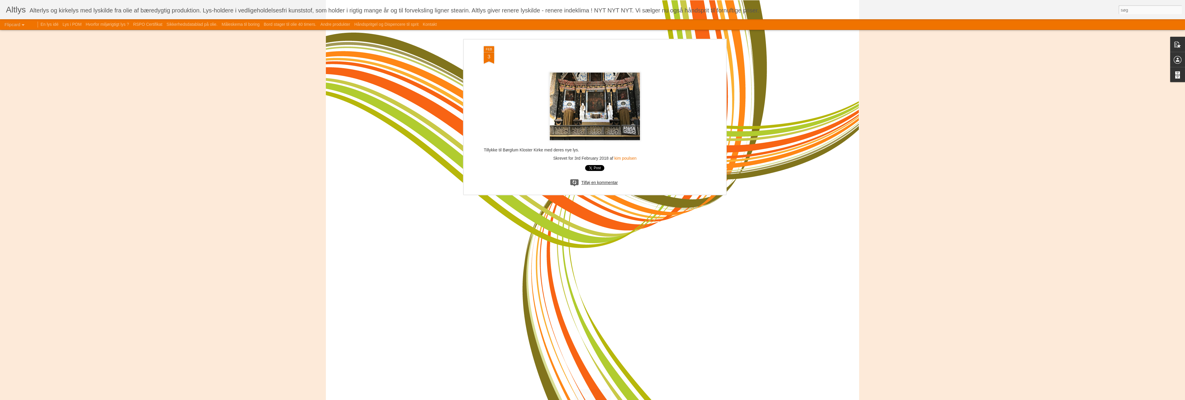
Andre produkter (335, 24)
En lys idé (50, 24)
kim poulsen (625, 158)
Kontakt (430, 24)
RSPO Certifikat (147, 24)
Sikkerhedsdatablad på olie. (191, 24)
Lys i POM (72, 24)
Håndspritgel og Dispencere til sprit (386, 24)
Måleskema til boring (241, 24)
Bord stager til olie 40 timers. (290, 24)
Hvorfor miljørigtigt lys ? (107, 24)
